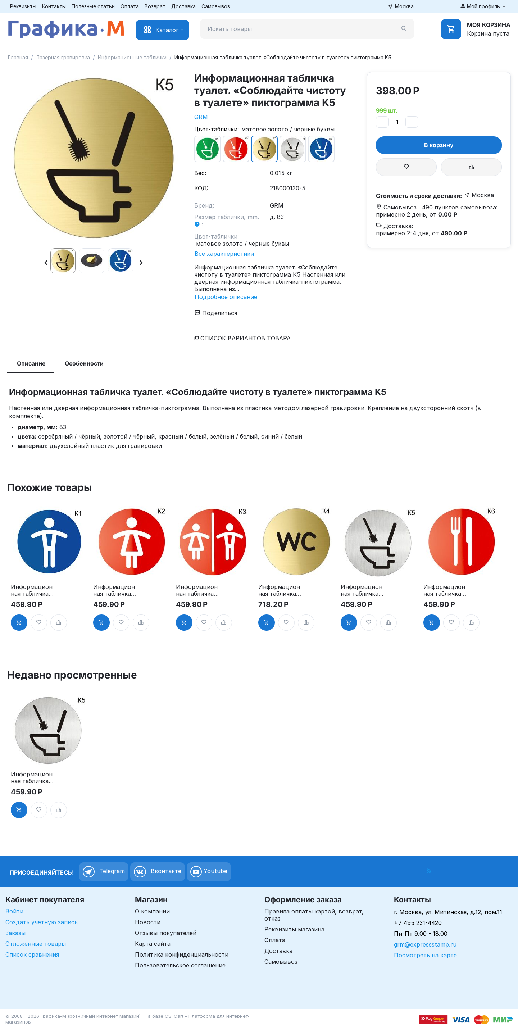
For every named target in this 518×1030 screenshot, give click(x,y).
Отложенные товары (35, 943)
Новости (147, 922)
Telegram (104, 871)
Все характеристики (224, 253)
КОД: (201, 188)
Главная (18, 57)
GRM (201, 117)
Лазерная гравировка (63, 57)
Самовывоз (215, 6)
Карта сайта (153, 943)
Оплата (130, 6)
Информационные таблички (132, 57)
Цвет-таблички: (216, 129)
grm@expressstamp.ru (425, 944)
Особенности (84, 363)
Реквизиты (23, 6)
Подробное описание (226, 296)
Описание (31, 363)
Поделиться (216, 313)
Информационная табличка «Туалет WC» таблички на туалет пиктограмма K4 (279, 590)
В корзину (439, 145)
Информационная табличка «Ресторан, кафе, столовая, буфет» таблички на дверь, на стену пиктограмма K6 (444, 590)
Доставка (183, 6)
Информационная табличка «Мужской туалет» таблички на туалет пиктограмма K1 (32, 590)
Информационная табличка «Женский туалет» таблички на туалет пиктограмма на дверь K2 (114, 590)
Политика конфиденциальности (181, 954)
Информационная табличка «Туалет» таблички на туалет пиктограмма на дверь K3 (197, 590)
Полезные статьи (93, 6)
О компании (152, 911)
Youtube (208, 871)
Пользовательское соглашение (180, 965)
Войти (14, 911)
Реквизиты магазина (294, 929)
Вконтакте (157, 871)
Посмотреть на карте (425, 955)
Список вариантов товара (245, 338)
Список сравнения (32, 954)
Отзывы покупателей (165, 932)
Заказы (15, 932)
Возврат (155, 6)
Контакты (54, 6)
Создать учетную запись (41, 922)
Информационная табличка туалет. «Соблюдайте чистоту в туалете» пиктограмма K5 (361, 590)
